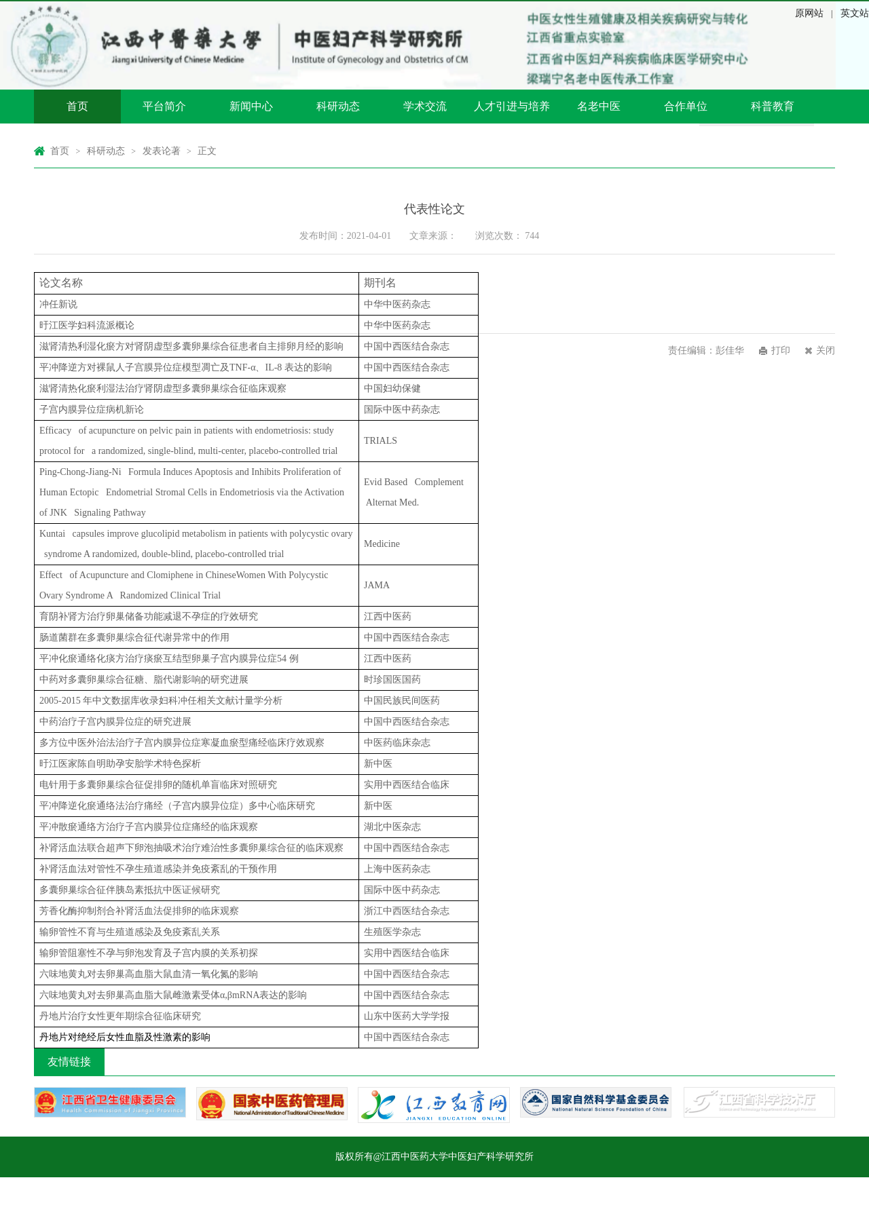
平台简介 (164, 106)
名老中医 (599, 106)
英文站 (854, 13)
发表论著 (162, 151)
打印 (780, 350)
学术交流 (425, 106)
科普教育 (772, 106)
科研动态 (338, 106)
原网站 (809, 13)
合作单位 (685, 106)
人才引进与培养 (512, 106)
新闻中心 (251, 106)
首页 (77, 106)
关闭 (825, 350)
